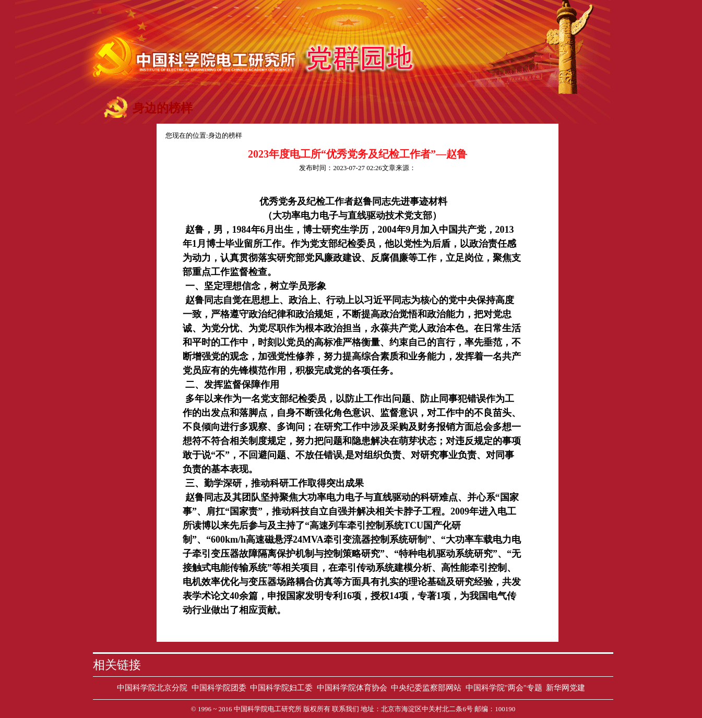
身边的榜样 (225, 135)
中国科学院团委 (219, 688)
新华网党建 (565, 688)
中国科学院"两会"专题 (504, 688)
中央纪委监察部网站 (426, 688)
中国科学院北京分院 (152, 688)
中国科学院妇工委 (281, 688)
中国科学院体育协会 (352, 688)
